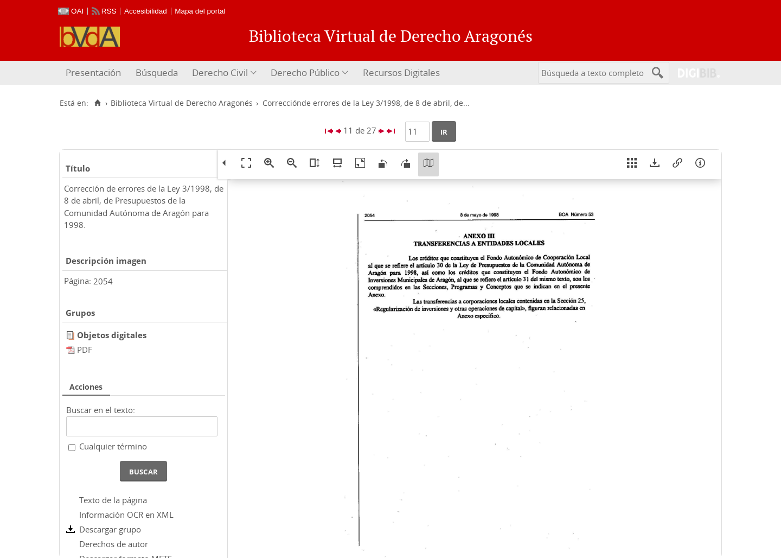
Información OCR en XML (126, 514)
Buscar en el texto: (100, 409)
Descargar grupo (110, 529)
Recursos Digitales (401, 72)
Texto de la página (113, 499)
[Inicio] (97, 103)
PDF (84, 349)
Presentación (93, 72)
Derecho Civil (220, 72)
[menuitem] (94, 73)
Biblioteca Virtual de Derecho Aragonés (182, 103)
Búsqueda (157, 72)
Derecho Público (305, 72)
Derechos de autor (113, 543)
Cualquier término (113, 446)
